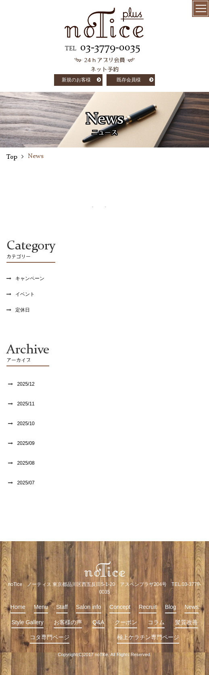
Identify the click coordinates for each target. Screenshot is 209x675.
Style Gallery (27, 622)
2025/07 (25, 483)
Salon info (88, 607)
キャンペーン (29, 278)
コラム (156, 622)
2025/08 (25, 463)
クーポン (126, 622)
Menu (41, 607)
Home (17, 607)
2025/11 (25, 404)
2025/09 (25, 443)
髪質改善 (186, 622)
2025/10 (25, 423)
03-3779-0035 (110, 47)
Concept (119, 607)
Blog (170, 607)
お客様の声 (68, 622)
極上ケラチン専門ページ (148, 637)
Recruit (148, 607)
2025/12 (25, 384)
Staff (62, 607)
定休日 (22, 310)
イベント (25, 294)
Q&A (98, 622)
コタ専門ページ (49, 637)
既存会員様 (129, 80)
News (191, 607)
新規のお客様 (76, 80)
